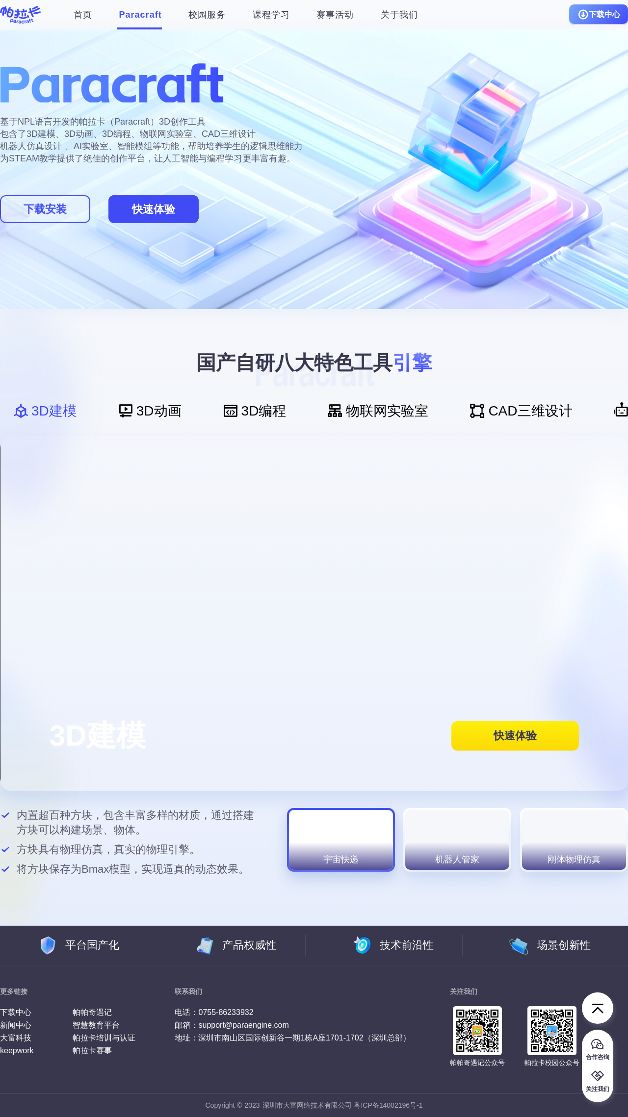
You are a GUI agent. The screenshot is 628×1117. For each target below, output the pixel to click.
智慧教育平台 (96, 1025)
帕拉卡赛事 (92, 1050)
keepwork (16, 1050)
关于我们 (399, 15)
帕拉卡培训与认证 (104, 1038)
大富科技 (15, 1038)
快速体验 (153, 209)
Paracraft (140, 15)
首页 (83, 15)
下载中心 (598, 15)
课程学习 (271, 15)
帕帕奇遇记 (92, 1012)
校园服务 (207, 15)
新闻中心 (15, 1025)
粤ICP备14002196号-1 (388, 1105)
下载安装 (45, 209)
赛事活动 (335, 15)
